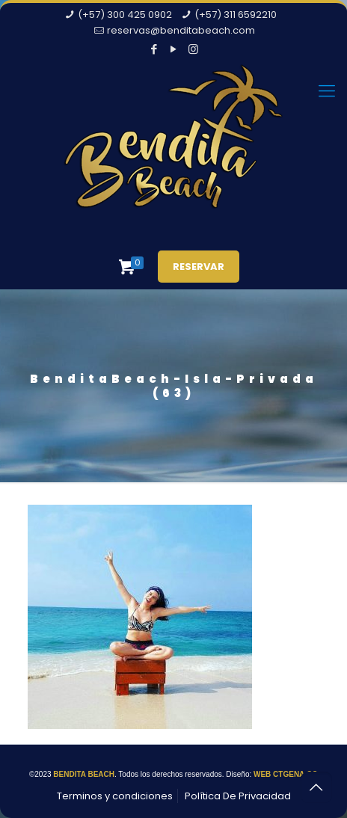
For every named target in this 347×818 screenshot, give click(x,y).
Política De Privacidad (238, 796)
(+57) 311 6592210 (235, 14)
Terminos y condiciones (115, 796)
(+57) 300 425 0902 (125, 14)
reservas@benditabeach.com (181, 30)
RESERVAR (198, 266)
